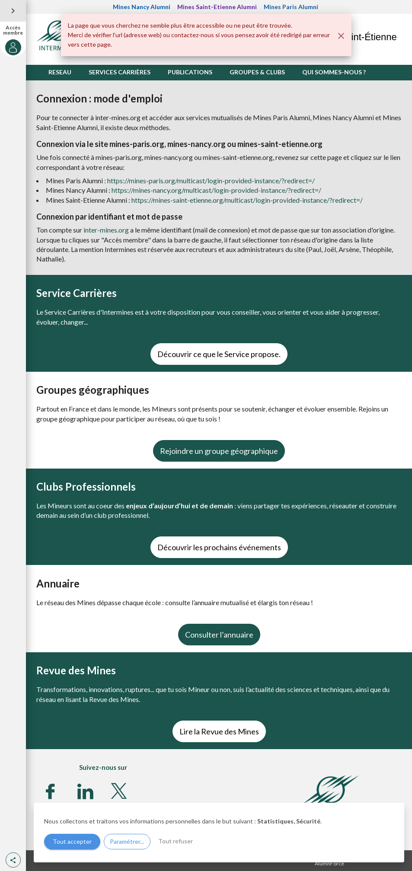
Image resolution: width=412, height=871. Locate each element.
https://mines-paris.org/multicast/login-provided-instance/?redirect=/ (211, 180)
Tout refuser (175, 841)
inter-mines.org (106, 230)
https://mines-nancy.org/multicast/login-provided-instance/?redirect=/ (216, 190)
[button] (13, 860)
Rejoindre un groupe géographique (219, 451)
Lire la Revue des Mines (219, 731)
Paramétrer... (127, 841)
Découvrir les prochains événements (219, 547)
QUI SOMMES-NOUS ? (334, 72)
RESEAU (59, 72)
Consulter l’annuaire (219, 634)
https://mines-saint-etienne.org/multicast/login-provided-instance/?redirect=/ (247, 200)
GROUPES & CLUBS (257, 72)
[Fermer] (341, 35)
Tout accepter (72, 841)
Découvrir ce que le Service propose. (219, 354)
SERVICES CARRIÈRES (119, 72)
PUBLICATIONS (190, 72)
